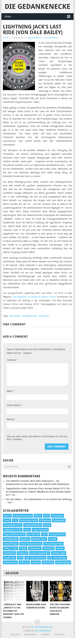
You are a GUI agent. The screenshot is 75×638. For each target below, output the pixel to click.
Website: (11, 419)
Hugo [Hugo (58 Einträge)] (27, 529)
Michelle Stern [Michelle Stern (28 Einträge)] (39, 539)
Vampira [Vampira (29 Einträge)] (36, 562)
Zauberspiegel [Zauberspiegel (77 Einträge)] (63, 562)
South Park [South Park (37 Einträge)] (9, 557)
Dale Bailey (14, 316)
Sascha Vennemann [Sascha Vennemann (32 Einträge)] (39, 553)
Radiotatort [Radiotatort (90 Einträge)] (34, 548)
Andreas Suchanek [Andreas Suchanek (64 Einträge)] (23, 515)
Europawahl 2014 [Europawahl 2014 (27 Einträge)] (12, 525)
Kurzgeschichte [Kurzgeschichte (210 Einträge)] (57, 534)
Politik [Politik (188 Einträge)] (23, 548)
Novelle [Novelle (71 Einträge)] (52, 539)
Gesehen (60, 634)
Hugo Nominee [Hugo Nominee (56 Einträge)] (40, 529)
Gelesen (15, 634)
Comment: (12, 359)
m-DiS (5, 37)
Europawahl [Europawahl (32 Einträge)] (58, 520)
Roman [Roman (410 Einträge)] (60, 548)
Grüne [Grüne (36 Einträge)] (47, 525)
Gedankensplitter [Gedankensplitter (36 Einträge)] (32, 525)
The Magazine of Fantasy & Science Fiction (34, 296)
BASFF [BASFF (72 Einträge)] (38, 515)
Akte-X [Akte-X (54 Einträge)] (7, 515)
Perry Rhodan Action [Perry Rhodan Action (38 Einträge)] (31, 543)
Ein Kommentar (51, 37)
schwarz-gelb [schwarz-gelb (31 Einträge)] (58, 553)
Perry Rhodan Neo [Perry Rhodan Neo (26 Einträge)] (53, 543)
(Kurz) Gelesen (34, 37)
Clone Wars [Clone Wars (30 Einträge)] (57, 515)
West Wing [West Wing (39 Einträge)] (48, 562)
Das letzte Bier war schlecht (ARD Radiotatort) (46, 484)
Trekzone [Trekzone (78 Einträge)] (24, 562)
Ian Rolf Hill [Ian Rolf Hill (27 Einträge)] (33, 534)
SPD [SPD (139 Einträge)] (20, 557)
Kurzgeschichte (29, 316)
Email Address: (14, 405)
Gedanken (30, 634)
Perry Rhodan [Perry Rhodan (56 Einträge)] (11, 543)
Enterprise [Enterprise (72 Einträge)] (45, 520)
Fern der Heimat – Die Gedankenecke (24, 499)
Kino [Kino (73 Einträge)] (44, 534)
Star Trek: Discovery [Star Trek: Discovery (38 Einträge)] (35, 557)
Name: (10, 390)
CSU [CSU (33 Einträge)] (15, 520)
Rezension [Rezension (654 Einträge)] (48, 548)
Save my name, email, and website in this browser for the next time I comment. (37, 438)
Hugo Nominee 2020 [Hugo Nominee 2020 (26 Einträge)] (14, 534)
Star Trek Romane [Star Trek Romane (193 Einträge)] (57, 557)
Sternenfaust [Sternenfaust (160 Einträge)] (10, 562)
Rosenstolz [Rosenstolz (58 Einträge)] (9, 553)
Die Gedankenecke (37, 6)
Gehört (45, 634)
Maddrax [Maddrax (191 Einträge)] (25, 539)
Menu (8, 16)
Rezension (44, 316)
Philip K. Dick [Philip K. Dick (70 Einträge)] (10, 548)
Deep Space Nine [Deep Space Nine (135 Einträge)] (28, 520)
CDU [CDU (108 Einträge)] (46, 515)
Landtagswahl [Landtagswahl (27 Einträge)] (10, 539)
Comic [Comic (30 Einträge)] (7, 520)
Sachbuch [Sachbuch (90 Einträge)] (22, 553)
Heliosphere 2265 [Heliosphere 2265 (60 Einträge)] (12, 529)
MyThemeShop (43, 630)
